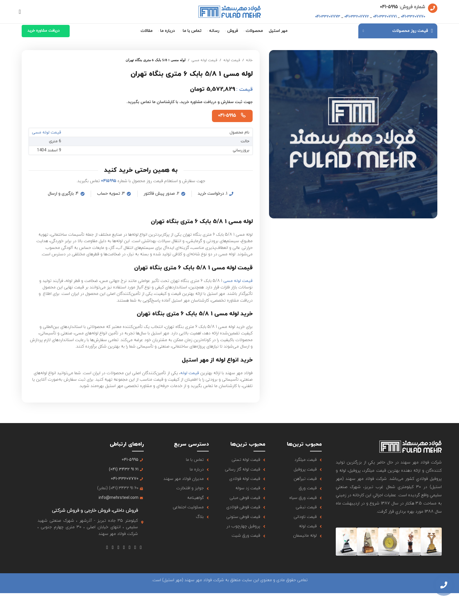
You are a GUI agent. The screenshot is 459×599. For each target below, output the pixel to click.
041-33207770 (413, 16)
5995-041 (389, 7)
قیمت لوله (231, 60)
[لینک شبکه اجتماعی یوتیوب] (124, 547)
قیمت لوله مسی (204, 60)
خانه (249, 60)
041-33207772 (356, 16)
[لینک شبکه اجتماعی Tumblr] (118, 547)
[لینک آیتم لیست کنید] (300, 460)
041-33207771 (385, 16)
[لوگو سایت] (229, 11)
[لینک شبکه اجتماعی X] (135, 547)
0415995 (108, 181)
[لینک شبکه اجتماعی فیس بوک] (140, 547)
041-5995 (227, 115)
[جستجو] (22, 12)
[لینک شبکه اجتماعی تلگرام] (107, 547)
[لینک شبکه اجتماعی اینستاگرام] (129, 547)
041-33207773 (327, 16)
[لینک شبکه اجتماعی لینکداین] (113, 547)
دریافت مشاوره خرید (43, 30)
